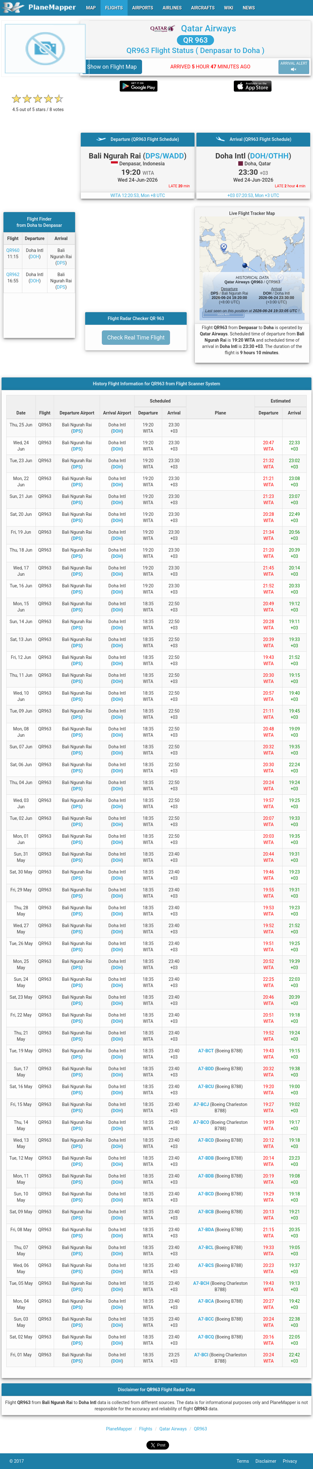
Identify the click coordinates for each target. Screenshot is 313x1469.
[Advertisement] (195, 112)
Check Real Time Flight (136, 337)
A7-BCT (206, 1050)
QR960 (12, 250)
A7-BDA (206, 1229)
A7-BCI (201, 1354)
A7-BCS (206, 1265)
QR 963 (195, 40)
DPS (61, 262)
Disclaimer (269, 1461)
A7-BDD (206, 1068)
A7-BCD (206, 1140)
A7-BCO (201, 1122)
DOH (34, 256)
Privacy (293, 1461)
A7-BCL (206, 1247)
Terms (246, 1461)
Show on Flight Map (112, 66)
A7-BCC (206, 1319)
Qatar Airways (208, 28)
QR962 (12, 274)
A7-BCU (206, 1086)
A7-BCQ (206, 1336)
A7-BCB (206, 1211)
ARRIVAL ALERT (293, 66)
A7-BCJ (201, 1104)
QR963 (200, 1428)
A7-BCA (206, 1301)
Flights (145, 1428)
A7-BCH (201, 1283)
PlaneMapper (119, 1428)
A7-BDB (206, 1158)
